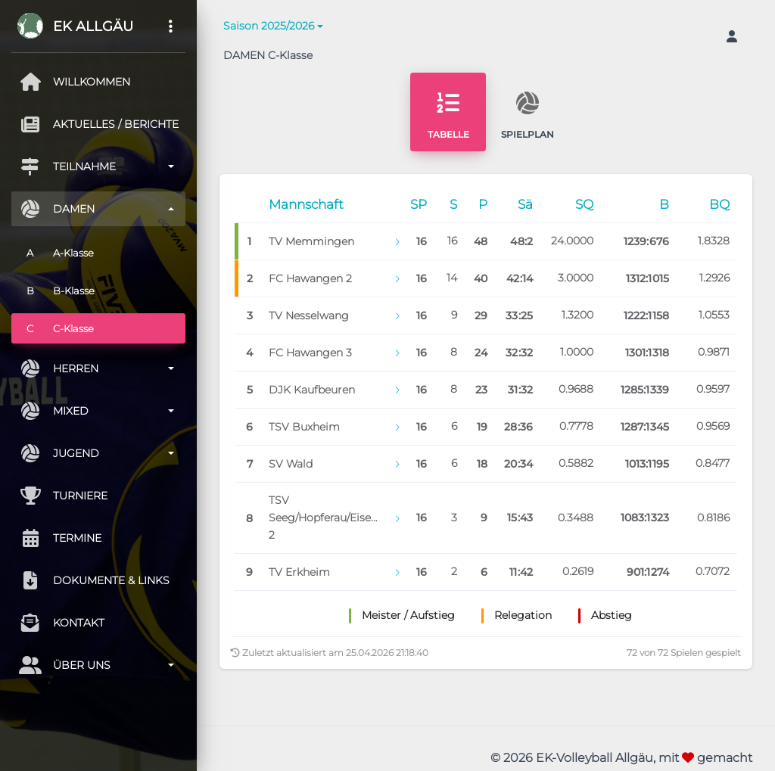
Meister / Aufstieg (408, 615)
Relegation (523, 615)
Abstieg (611, 615)
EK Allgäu (93, 26)
